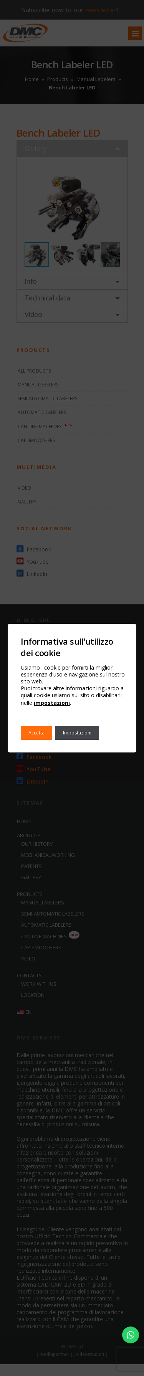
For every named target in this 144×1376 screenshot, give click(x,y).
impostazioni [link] (52, 702)
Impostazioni (77, 732)
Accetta (36, 732)
